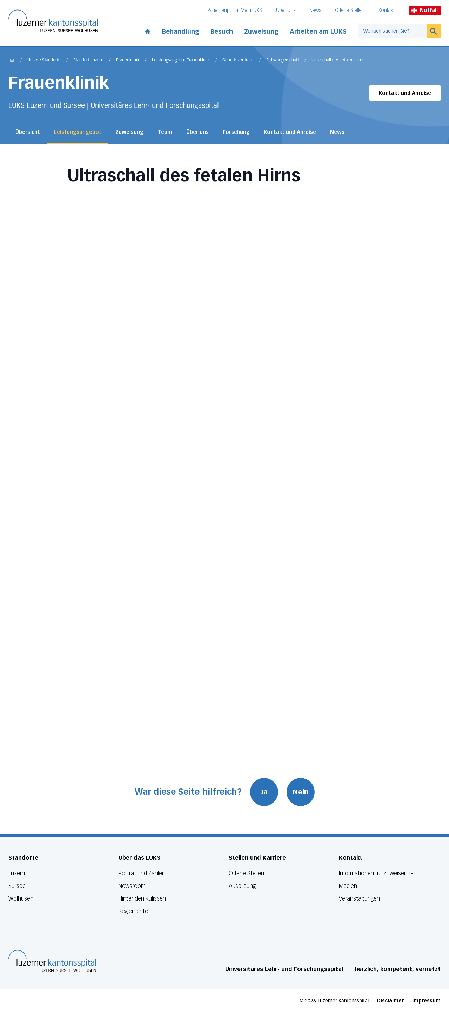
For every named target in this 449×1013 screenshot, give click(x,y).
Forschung (236, 132)
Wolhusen (20, 898)
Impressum (426, 1001)
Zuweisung (261, 31)
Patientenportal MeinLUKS (234, 10)
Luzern (16, 873)
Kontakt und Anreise (405, 93)
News (315, 10)
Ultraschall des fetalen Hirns (337, 60)
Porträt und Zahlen (142, 873)
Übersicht (27, 132)
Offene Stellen (349, 10)
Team (165, 132)
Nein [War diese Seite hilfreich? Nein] (300, 792)
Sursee (17, 886)
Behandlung (180, 31)
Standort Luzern (88, 60)
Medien (348, 886)
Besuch (221, 31)
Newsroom (132, 886)
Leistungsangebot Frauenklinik (181, 60)
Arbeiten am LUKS (318, 31)
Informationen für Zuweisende (376, 873)
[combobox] (392, 31)
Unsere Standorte (44, 60)
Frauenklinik (127, 60)
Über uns (285, 10)
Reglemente (133, 911)
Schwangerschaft (282, 60)
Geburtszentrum (238, 60)
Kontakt (386, 10)
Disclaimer (390, 1001)
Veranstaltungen (359, 898)
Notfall (424, 10)
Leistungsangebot (77, 132)
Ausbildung (242, 886)
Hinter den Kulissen (142, 898)
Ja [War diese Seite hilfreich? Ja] (264, 792)
